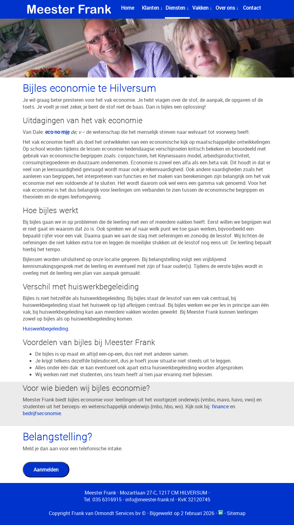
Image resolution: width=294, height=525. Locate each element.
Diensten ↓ (177, 7)
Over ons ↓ (227, 7)
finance (220, 406)
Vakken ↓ (202, 7)
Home (127, 7)
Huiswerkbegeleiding (45, 328)
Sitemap (236, 513)
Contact (252, 7)
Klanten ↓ (152, 7)
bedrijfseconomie (42, 413)
